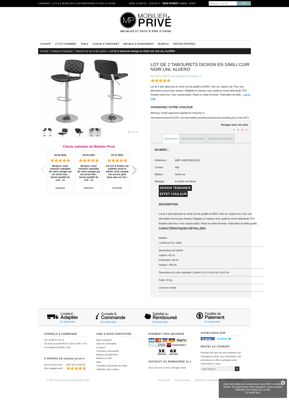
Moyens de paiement (107, 354)
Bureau (163, 43)
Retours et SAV (104, 358)
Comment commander (107, 351)
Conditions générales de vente (111, 365)
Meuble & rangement (138, 43)
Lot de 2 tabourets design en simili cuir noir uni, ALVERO (142, 51)
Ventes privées (184, 43)
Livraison (101, 347)
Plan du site (164, 380)
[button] (134, 170)
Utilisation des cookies (107, 369)
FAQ (98, 362)
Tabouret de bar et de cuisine (91, 51)
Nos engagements (53, 368)
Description (171, 138)
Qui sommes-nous (53, 364)
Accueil (44, 51)
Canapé (45, 43)
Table (84, 43)
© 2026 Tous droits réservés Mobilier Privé (67, 380)
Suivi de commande (106, 343)
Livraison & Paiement (220, 138)
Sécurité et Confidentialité (208, 380)
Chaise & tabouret (106, 43)
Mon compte (138, 3)
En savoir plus (252, 392)
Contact (155, 3)
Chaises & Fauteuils (61, 51)
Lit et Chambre (65, 43)
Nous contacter (104, 340)
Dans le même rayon (193, 138)
